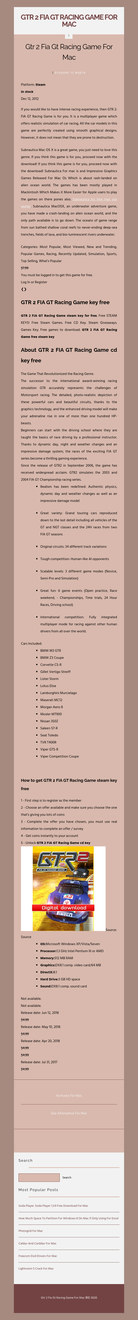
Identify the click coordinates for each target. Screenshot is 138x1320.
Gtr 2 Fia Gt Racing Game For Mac (69, 20)
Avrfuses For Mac (69, 1095)
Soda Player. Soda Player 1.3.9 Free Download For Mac (53, 1205)
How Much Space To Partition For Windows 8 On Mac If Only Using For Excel (68, 1218)
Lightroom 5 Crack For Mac (36, 1268)
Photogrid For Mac (31, 1230)
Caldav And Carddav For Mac (37, 1243)
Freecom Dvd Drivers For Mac (38, 1256)
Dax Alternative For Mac (69, 1113)
